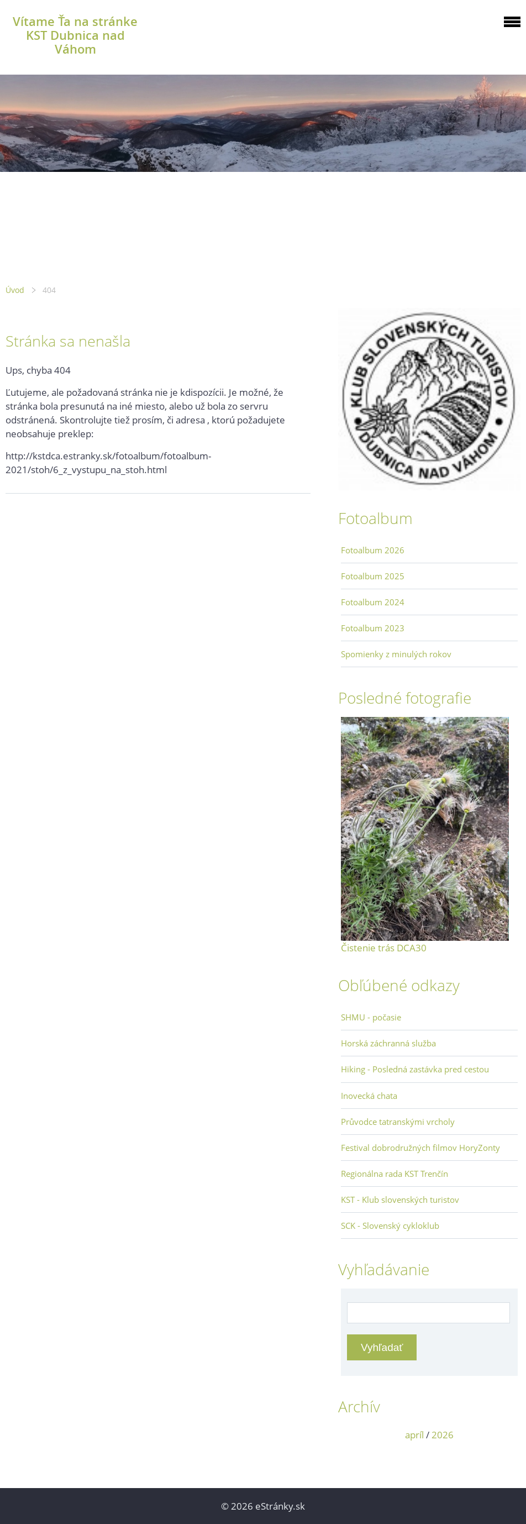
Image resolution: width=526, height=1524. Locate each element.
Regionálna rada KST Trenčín (394, 1173)
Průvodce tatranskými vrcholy (398, 1121)
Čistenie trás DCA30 (384, 947)
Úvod (15, 290)
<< (353, 1434)
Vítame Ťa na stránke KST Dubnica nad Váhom (75, 35)
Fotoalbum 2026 (372, 550)
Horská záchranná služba (388, 1043)
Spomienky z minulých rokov (396, 653)
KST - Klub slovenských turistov (400, 1199)
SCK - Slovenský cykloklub (390, 1225)
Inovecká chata (369, 1095)
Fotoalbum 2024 (372, 601)
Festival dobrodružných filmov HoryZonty (420, 1147)
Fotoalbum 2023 (372, 627)
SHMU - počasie (371, 1017)
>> (505, 1434)
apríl (414, 1434)
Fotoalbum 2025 (372, 576)
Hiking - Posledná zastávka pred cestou (415, 1069)
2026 (443, 1434)
